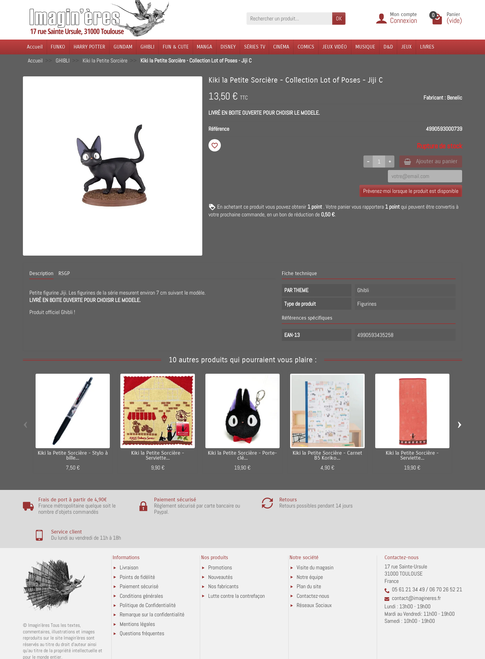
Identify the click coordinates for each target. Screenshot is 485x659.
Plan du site (309, 560)
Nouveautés (220, 551)
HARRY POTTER (89, 47)
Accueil (35, 47)
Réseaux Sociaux (314, 579)
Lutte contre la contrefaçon (236, 569)
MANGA (204, 47)
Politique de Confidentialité (148, 579)
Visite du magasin (315, 541)
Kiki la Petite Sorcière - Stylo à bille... (73, 455)
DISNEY (228, 47)
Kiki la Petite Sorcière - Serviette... (157, 455)
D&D (388, 47)
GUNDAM (123, 47)
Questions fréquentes (142, 607)
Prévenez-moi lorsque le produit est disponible (410, 191)
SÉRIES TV (254, 47)
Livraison (129, 541)
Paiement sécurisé (139, 560)
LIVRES (427, 47)
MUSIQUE (365, 47)
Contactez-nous (313, 569)
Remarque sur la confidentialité (152, 588)
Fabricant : (434, 97)
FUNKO (58, 47)
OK (339, 18)
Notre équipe (310, 551)
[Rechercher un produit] (289, 18)
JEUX (406, 47)
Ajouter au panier (429, 161)
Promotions (220, 541)
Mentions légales (137, 598)
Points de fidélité (137, 551)
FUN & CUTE (176, 47)
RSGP (64, 273)
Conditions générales (141, 569)
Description (41, 273)
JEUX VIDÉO (334, 47)
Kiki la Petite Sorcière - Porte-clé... (242, 455)
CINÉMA (281, 47)
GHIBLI (147, 47)
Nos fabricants (223, 560)
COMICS (306, 47)
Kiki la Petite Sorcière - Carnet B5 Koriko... (327, 455)
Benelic (454, 97)
